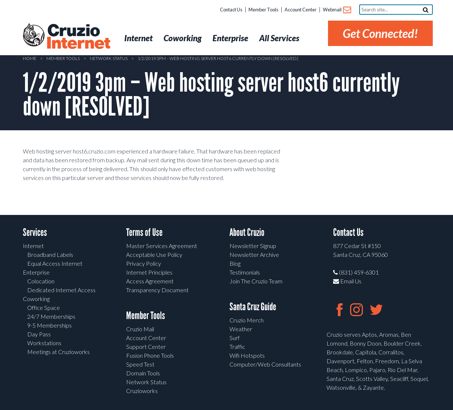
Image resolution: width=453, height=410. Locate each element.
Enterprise (36, 272)
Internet (33, 245)
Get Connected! (380, 33)
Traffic (237, 346)
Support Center (146, 346)
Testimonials (244, 272)
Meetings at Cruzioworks (58, 351)
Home (29, 58)
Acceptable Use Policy (154, 254)
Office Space (43, 307)
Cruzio (78, 37)
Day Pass (39, 334)
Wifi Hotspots (247, 355)
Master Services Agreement (161, 245)
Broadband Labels (50, 254)
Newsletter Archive (254, 254)
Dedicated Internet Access (61, 289)
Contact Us (231, 10)
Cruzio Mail (140, 328)
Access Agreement (150, 281)
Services (35, 232)
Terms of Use (144, 232)
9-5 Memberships (49, 325)
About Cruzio (246, 232)
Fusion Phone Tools (150, 355)
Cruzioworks (142, 390)
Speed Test (140, 364)
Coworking (36, 298)
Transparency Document (157, 289)
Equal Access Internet (54, 263)
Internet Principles (149, 272)
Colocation (40, 281)
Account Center (301, 10)
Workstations (44, 342)
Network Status (109, 58)
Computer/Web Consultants (265, 364)
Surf (234, 337)
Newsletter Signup (252, 245)
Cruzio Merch (246, 320)
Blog (234, 263)
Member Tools (263, 10)
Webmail (336, 10)
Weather (240, 328)
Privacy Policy (143, 263)
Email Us (347, 281)
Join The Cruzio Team (255, 281)
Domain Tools (143, 373)
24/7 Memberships (51, 316)
